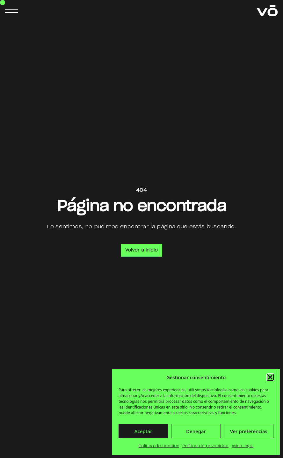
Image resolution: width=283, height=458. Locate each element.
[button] (270, 377)
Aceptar (143, 431)
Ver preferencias (248, 431)
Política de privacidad (205, 446)
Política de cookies (159, 446)
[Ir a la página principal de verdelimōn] (267, 10)
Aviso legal (242, 446)
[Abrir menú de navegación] (11, 11)
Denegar (196, 431)
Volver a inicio (141, 250)
